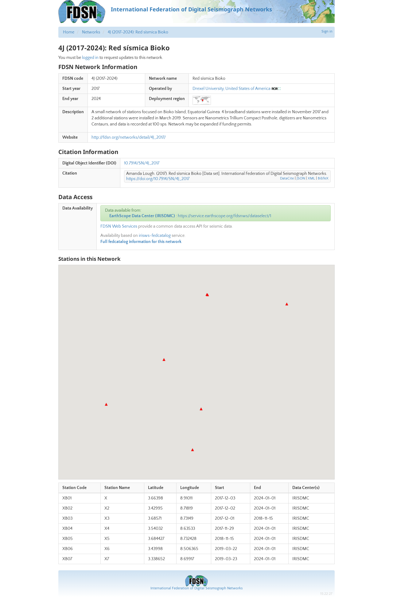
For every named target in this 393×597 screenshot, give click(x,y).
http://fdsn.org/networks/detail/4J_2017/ (128, 137)
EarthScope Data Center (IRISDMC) (142, 216)
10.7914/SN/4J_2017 (141, 163)
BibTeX (323, 178)
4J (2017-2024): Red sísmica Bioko (138, 32)
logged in (90, 57)
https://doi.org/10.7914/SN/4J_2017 (157, 178)
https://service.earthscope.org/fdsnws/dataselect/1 (224, 216)
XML (311, 178)
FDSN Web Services (118, 226)
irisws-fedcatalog (155, 235)
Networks (91, 32)
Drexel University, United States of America (231, 88)
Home (68, 32)
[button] (286, 304)
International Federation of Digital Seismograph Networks (196, 588)
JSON (301, 178)
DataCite (287, 178)
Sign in (327, 31)
